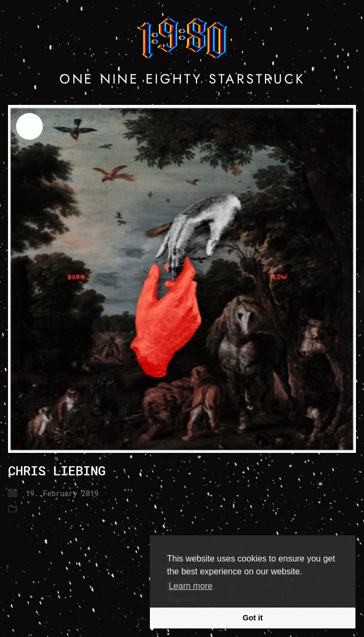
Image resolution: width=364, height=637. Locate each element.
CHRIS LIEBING (56, 470)
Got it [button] (252, 617)
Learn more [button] (191, 585)
